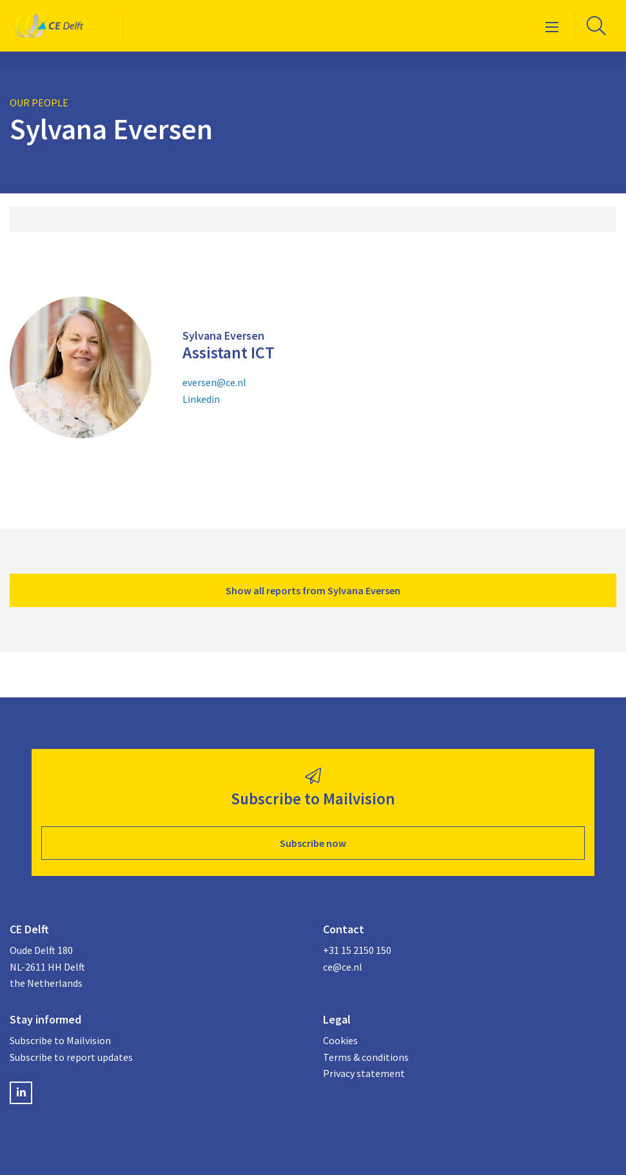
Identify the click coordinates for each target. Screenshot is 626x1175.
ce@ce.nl (342, 966)
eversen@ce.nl (214, 382)
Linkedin (201, 399)
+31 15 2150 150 (357, 950)
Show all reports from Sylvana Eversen (313, 590)
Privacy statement (364, 1073)
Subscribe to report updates (71, 1057)
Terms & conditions (366, 1057)
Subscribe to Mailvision (60, 1040)
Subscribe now (313, 843)
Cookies (340, 1040)
